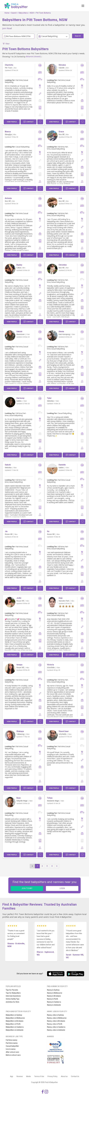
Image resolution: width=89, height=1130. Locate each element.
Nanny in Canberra (54, 1002)
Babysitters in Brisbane (14, 1021)
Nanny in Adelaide (54, 1005)
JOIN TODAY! (26, 888)
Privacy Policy (52, 1076)
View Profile (12, 122)
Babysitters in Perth (13, 1024)
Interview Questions (13, 996)
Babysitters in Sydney (14, 1015)
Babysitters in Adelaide (14, 1030)
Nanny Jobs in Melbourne (56, 1018)
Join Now (6, 28)
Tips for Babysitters (13, 993)
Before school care (13, 1055)
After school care (12, 1052)
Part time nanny (11, 1043)
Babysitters (23, 13)
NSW (32, 13)
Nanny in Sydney (53, 990)
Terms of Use (39, 1076)
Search (14, 13)
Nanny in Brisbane (54, 996)
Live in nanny (10, 1049)
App (11, 1076)
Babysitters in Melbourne (15, 1018)
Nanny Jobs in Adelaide (56, 1030)
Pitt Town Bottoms (43, 13)
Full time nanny (11, 1040)
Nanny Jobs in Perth (54, 1024)
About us (64, 1076)
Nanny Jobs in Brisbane (56, 1021)
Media (28, 1076)
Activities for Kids (12, 1002)
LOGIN (62, 888)
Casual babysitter (12, 1046)
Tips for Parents (12, 990)
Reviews (20, 1076)
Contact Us (75, 1076)
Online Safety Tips (12, 999)
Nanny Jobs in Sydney (55, 1015)
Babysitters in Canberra (15, 1027)
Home (6, 13)
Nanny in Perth (52, 999)
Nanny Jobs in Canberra (56, 1027)
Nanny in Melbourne (54, 993)
